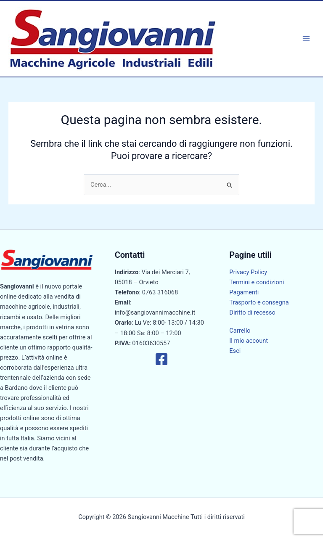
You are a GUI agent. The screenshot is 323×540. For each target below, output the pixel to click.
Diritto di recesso (252, 312)
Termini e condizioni (256, 282)
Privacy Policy (248, 272)
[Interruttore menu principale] (306, 38)
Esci (235, 351)
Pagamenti (244, 292)
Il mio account (248, 340)
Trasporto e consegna (259, 302)
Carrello (239, 330)
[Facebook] (161, 359)
